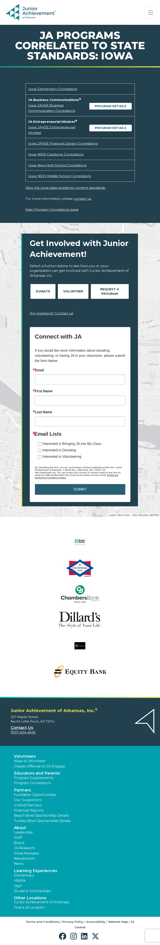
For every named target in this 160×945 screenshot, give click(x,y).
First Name (44, 391)
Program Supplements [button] (34, 778)
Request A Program (109, 291)
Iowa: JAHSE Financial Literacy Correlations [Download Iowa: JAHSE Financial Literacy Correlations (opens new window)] (63, 143)
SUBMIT (79, 489)
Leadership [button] (23, 832)
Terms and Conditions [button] (43, 921)
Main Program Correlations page (52, 209)
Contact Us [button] (22, 728)
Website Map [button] (118, 921)
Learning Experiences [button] (35, 871)
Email (39, 370)
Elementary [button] (24, 875)
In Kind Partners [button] (28, 805)
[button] (63, 936)
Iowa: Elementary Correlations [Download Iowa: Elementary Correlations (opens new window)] (52, 89)
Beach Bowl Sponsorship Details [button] (41, 815)
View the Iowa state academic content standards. (65, 188)
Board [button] (19, 843)
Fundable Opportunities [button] (35, 795)
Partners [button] (22, 790)
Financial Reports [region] (28, 810)
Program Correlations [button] (32, 783)
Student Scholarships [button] (32, 891)
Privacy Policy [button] (73, 921)
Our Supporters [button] (28, 800)
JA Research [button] (24, 848)
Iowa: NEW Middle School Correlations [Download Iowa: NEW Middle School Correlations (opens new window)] (59, 176)
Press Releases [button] (26, 853)
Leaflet (111, 515)
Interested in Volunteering (62, 456)
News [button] (18, 864)
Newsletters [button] (24, 858)
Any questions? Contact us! (51, 313)
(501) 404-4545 (23, 732)
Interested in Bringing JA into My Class (72, 444)
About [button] (20, 828)
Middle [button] (20, 880)
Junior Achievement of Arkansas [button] (41, 902)
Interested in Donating (59, 450)
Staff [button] (18, 837)
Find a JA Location (29, 907)
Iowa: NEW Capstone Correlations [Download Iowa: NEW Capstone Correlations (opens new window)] (56, 154)
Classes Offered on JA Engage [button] (39, 766)
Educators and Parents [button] (37, 773)
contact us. (83, 199)
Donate (43, 291)
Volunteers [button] (25, 756)
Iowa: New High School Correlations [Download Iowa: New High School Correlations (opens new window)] (57, 165)
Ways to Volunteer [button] (30, 761)
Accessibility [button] (95, 921)
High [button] (18, 886)
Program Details (110, 106)
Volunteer (73, 291)
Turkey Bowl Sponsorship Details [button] (42, 821)
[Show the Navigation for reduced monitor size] (151, 13)
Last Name (43, 412)
